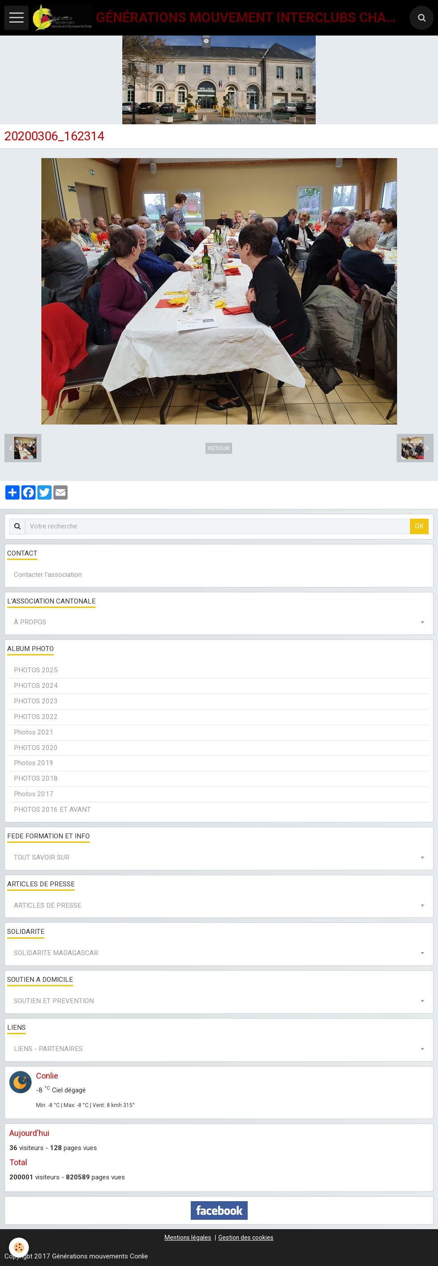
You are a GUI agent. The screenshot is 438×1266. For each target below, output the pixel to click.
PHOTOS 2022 (36, 717)
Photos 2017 (33, 794)
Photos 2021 (33, 732)
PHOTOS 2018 (36, 778)
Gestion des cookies (245, 1237)
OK (419, 526)
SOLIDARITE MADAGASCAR (56, 953)
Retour (218, 448)
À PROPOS (30, 622)
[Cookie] (19, 1248)
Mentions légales (188, 1237)
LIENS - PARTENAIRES (48, 1049)
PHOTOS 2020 (36, 748)
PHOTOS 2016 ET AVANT (52, 810)
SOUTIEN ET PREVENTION (54, 1001)
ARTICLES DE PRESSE (47, 905)
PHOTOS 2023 (36, 701)
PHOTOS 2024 (36, 686)
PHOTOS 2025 (36, 670)
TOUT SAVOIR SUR (41, 857)
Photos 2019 (33, 763)
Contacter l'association (48, 575)
